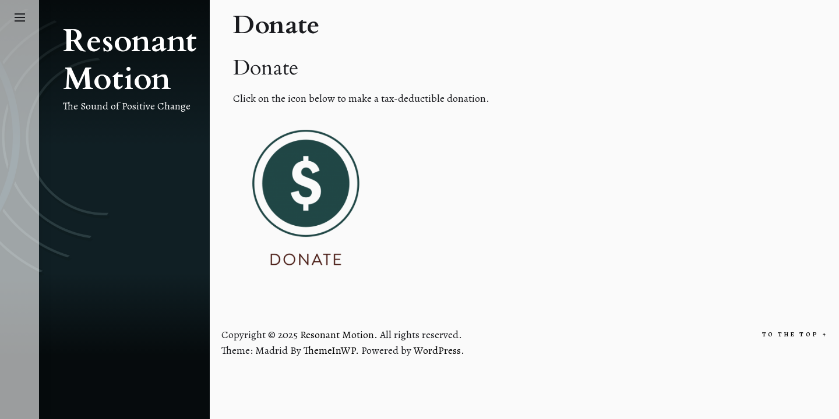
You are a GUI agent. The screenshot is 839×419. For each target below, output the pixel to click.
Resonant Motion (130, 60)
